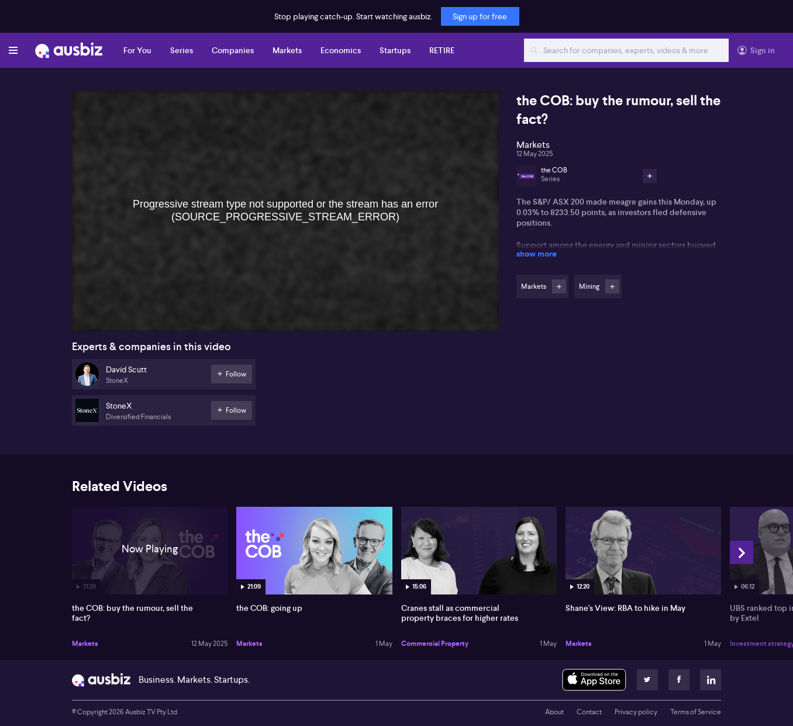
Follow (559, 286)
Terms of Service (695, 712)
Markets (287, 50)
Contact (589, 712)
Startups (395, 50)
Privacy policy (636, 712)
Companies (233, 50)
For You (137, 50)
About (554, 712)
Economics (340, 50)
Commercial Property (434, 643)
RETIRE (441, 50)
